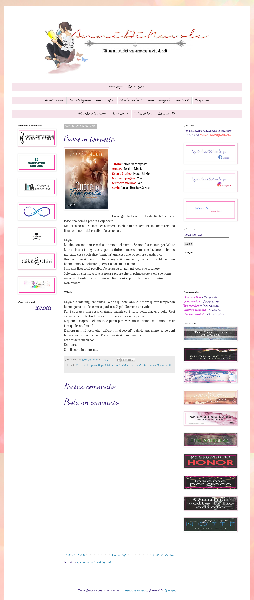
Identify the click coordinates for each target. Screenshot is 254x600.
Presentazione (136, 86)
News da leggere (80, 100)
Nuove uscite (120, 113)
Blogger (170, 590)
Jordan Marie (122, 365)
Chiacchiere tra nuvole (92, 113)
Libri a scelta (166, 113)
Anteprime (202, 100)
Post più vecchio (163, 555)
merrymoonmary (136, 590)
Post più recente (75, 555)
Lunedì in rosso (54, 100)
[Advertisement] (119, 520)
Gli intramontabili (131, 100)
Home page (115, 86)
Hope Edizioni (106, 365)
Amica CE (182, 100)
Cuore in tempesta (86, 365)
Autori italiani (143, 113)
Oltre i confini (105, 100)
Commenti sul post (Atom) (94, 562)
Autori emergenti (160, 100)
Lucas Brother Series (144, 365)
